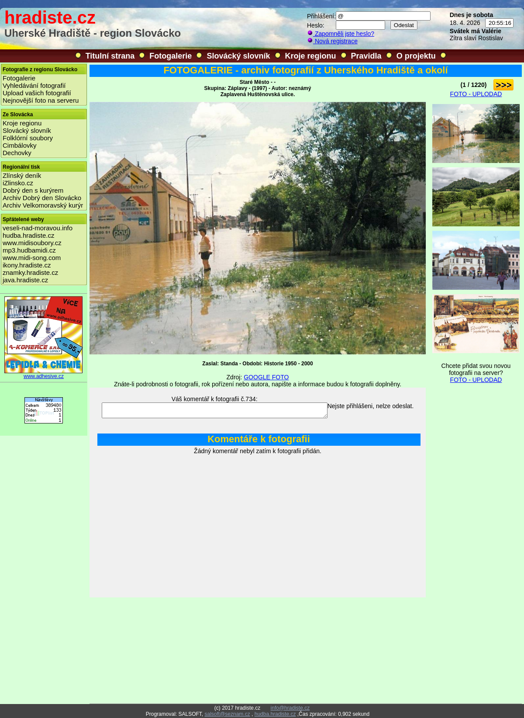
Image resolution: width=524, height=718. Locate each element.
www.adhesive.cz (43, 373)
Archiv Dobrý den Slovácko (42, 197)
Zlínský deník (22, 175)
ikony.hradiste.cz (27, 265)
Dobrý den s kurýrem (33, 190)
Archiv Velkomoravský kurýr (43, 205)
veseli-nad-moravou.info (37, 228)
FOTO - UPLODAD (476, 93)
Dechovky (17, 152)
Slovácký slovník (238, 56)
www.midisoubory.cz (32, 242)
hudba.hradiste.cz (28, 235)
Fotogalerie (170, 56)
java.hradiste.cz (25, 280)
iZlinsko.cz (18, 183)
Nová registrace (332, 41)
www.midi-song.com (32, 257)
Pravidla (366, 56)
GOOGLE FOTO (266, 377)
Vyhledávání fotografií (34, 85)
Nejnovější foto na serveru (41, 100)
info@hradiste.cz (290, 708)
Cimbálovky (20, 145)
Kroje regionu (310, 56)
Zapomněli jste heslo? (340, 33)
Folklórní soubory (28, 138)
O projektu (416, 56)
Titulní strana (110, 56)
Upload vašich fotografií (37, 93)
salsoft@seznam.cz (227, 714)
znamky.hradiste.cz (30, 272)
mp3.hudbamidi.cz (29, 250)
